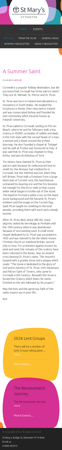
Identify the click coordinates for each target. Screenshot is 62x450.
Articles (8, 38)
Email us (6, 441)
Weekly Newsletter (46, 44)
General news (50, 38)
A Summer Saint (22, 71)
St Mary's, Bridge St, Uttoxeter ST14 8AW (23, 437)
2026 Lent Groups (29, 338)
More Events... (23, 415)
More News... (23, 364)
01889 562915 (9, 446)
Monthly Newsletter (16, 44)
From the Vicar (27, 38)
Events (38, 29)
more (17, 354)
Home (23, 29)
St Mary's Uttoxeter (31, 12)
